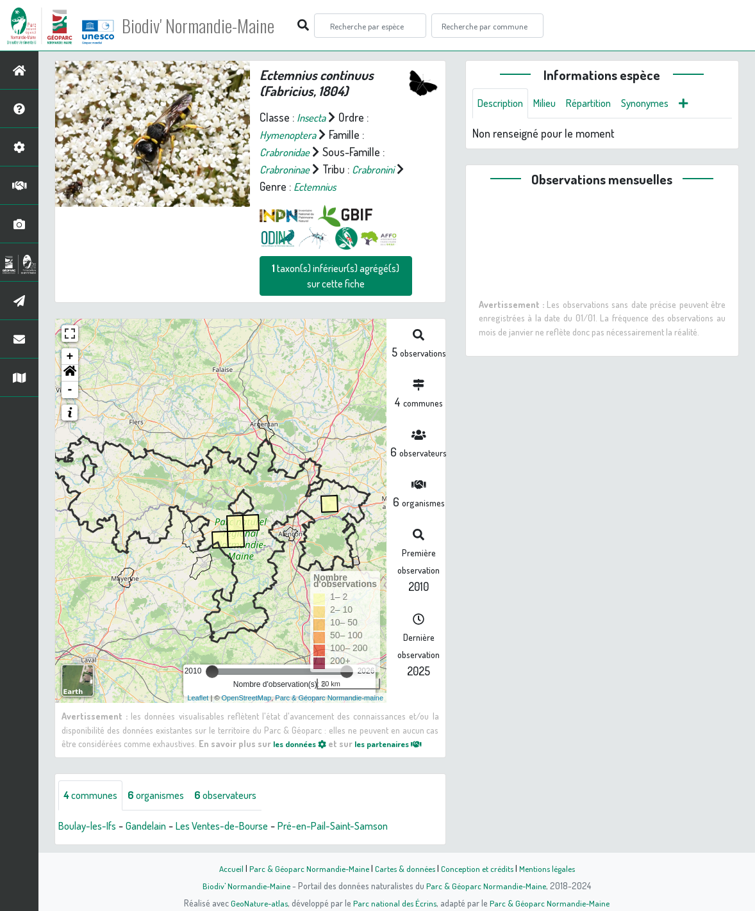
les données (303, 743)
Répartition (600, 104)
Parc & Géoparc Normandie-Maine (304, 868)
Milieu (552, 104)
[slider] (212, 671)
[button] (70, 373)
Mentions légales (552, 868)
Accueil (224, 868)
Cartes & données (403, 868)
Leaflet (197, 698)
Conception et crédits (478, 868)
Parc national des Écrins (395, 902)
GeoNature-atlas (256, 902)
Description (503, 104)
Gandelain (154, 826)
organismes (165, 796)
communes (93, 796)
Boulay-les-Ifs (90, 826)
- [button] (70, 390)
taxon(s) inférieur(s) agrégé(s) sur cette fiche (335, 276)
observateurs (241, 796)
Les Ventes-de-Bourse (238, 826)
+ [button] (70, 356)
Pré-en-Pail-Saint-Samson (359, 826)
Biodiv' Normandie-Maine (210, 25)
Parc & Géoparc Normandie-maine (329, 698)
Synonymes (661, 104)
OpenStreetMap (247, 698)
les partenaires (399, 743)
